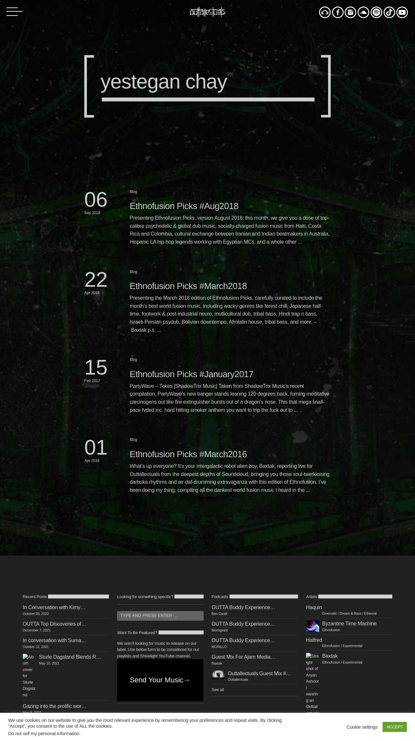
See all (218, 689)
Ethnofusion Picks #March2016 (188, 454)
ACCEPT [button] (394, 726)
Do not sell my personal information (43, 733)
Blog (133, 192)
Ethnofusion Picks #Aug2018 (184, 206)
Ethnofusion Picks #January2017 (192, 374)
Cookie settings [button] (362, 727)
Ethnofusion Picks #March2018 (188, 286)
